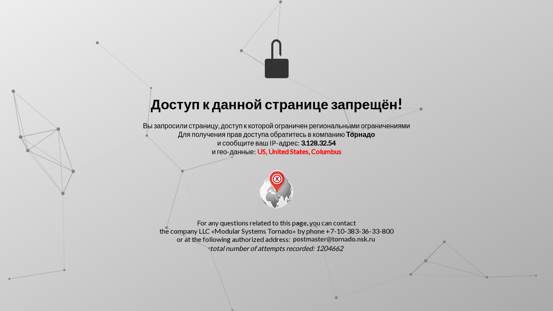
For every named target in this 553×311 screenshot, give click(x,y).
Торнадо (360, 134)
